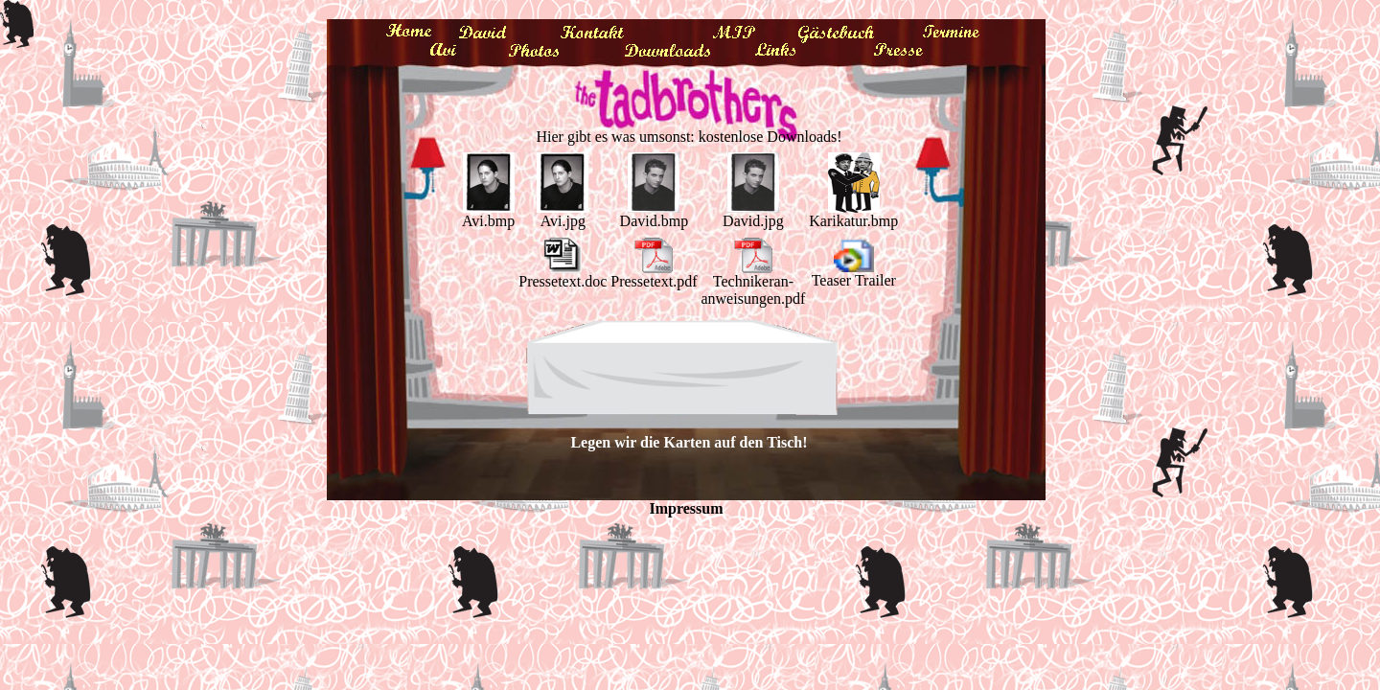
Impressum (686, 508)
